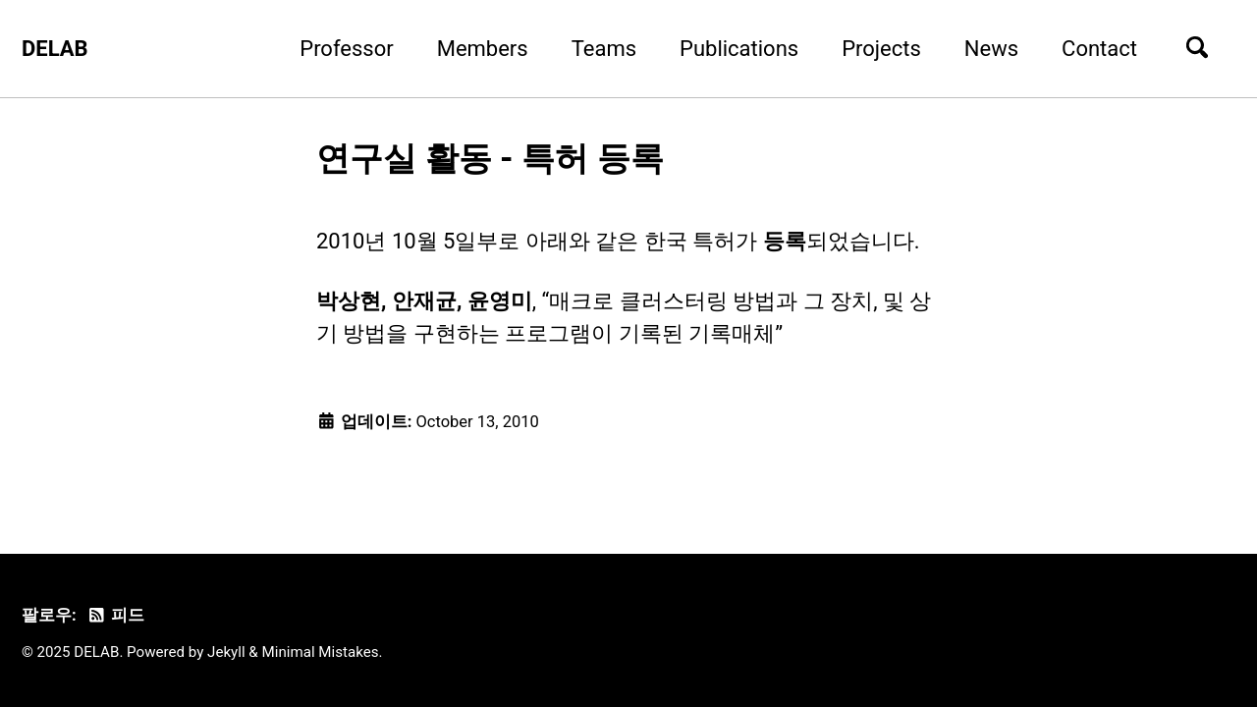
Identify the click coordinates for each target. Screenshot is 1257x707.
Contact (1099, 48)
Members (482, 48)
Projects (881, 48)
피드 (115, 615)
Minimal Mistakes (320, 652)
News (991, 48)
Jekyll (226, 652)
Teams (604, 48)
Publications (739, 48)
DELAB (55, 48)
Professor (346, 48)
